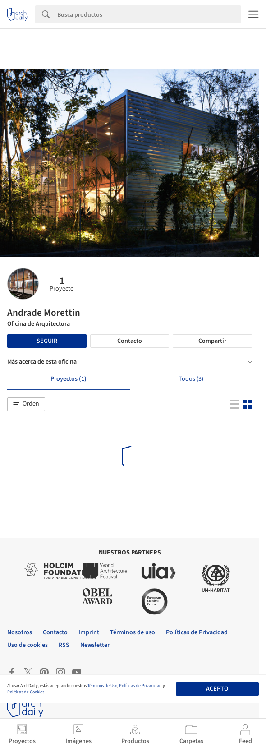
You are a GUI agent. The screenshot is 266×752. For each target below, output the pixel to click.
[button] (26, 404)
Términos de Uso (102, 686)
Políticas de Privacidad (140, 686)
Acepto (217, 688)
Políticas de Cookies (25, 692)
